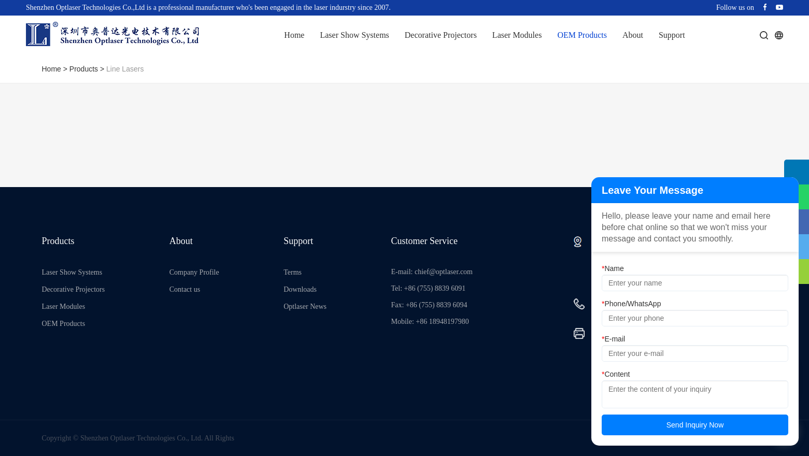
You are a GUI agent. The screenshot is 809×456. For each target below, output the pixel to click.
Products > (87, 69)
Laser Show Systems (354, 35)
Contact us (185, 289)
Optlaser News (305, 306)
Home (294, 35)
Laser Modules (517, 35)
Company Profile (194, 272)
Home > (55, 69)
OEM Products (582, 35)
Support (672, 35)
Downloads (300, 289)
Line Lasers (125, 69)
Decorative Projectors (441, 35)
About (632, 35)
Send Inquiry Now (695, 425)
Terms (292, 272)
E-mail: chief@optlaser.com (432, 272)
